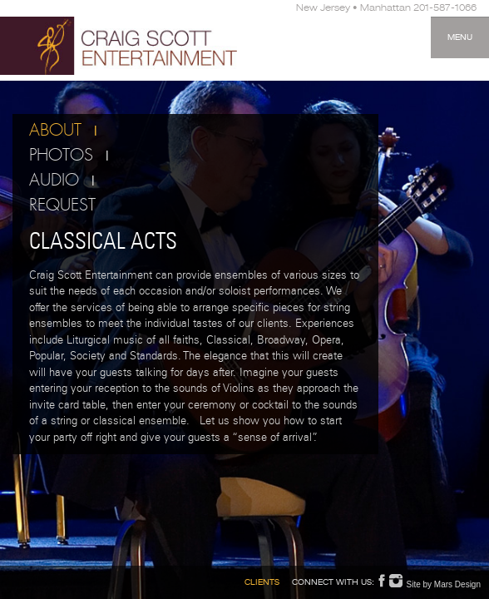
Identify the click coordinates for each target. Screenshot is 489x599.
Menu (459, 38)
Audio (54, 180)
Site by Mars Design (444, 584)
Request (62, 205)
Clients (261, 583)
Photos (61, 155)
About (55, 130)
